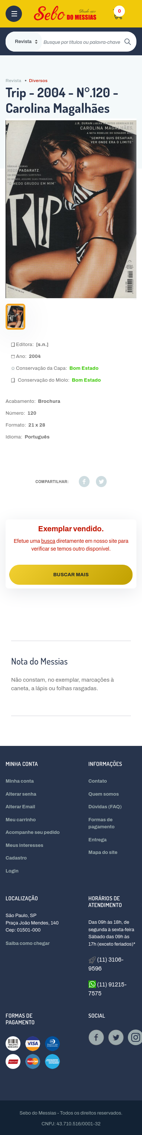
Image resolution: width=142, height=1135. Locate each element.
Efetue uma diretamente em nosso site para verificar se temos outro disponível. (71, 545)
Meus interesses (24, 845)
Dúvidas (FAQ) (105, 806)
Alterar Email (20, 806)
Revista (13, 80)
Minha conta (20, 781)
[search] (83, 42)
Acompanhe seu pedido (33, 832)
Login (12, 871)
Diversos (38, 80)
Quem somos (103, 794)
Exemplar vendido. (71, 529)
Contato (97, 781)
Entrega (97, 839)
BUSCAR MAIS (71, 574)
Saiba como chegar (28, 943)
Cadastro (16, 858)
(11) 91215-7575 (107, 988)
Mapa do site (102, 852)
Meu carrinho (21, 819)
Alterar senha (21, 794)
